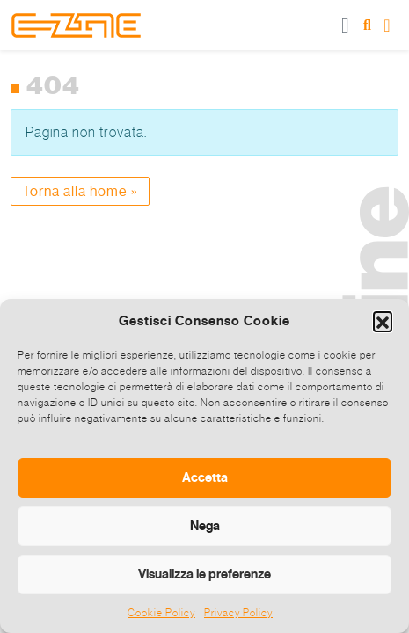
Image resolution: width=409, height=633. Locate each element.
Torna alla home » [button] (80, 191)
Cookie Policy (161, 613)
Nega (205, 526)
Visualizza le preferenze (204, 574)
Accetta (205, 477)
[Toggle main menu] (345, 25)
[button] (382, 321)
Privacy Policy (238, 613)
